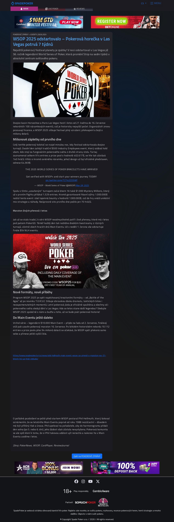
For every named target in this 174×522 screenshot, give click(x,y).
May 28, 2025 (82, 185)
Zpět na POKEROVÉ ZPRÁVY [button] (87, 456)
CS (142, 3)
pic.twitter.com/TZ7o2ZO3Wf (62, 180)
